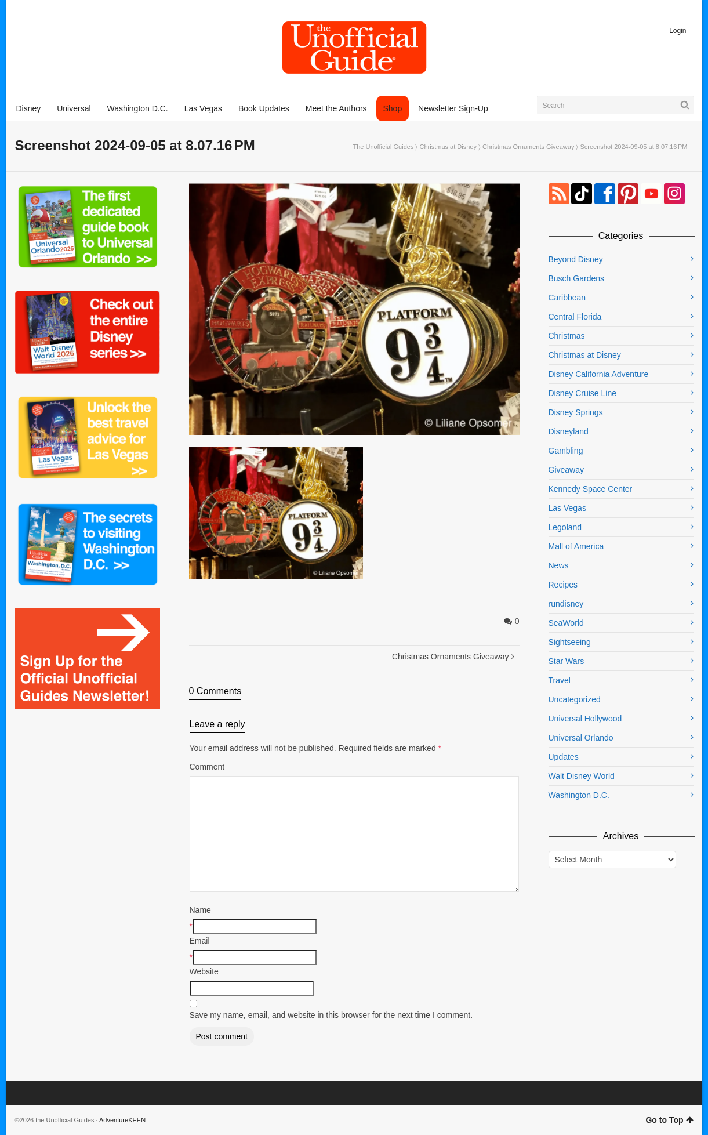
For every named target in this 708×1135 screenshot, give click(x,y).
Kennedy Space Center (591, 489)
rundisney (566, 603)
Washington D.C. (579, 795)
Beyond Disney (576, 259)
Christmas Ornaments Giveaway (528, 146)
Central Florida (575, 316)
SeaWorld (566, 623)
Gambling (566, 450)
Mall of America (576, 546)
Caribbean (567, 297)
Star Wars (566, 661)
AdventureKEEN (122, 1119)
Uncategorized (575, 699)
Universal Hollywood (585, 718)
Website (204, 971)
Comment (207, 766)
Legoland (565, 527)
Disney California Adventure (599, 374)
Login (677, 31)
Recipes (563, 584)
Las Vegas (567, 508)
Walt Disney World (582, 776)
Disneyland (569, 431)
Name (200, 910)
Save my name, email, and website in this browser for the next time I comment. (331, 1015)
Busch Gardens (577, 278)
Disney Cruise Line (583, 393)
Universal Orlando (581, 737)
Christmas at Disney (448, 146)
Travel (560, 680)
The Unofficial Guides (383, 146)
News (559, 565)
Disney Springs (576, 412)
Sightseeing (570, 642)
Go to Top (669, 1120)
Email (200, 940)
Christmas (567, 335)
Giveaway (566, 469)
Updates (564, 756)
